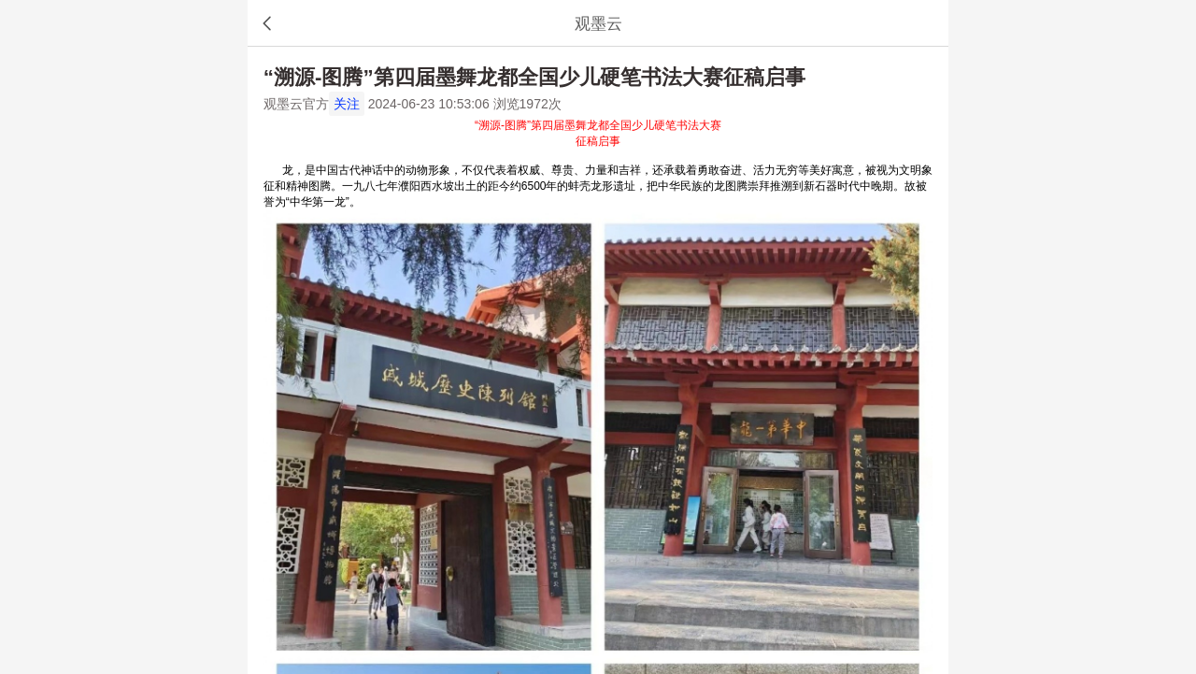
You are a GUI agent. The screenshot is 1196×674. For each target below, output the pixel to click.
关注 (347, 103)
